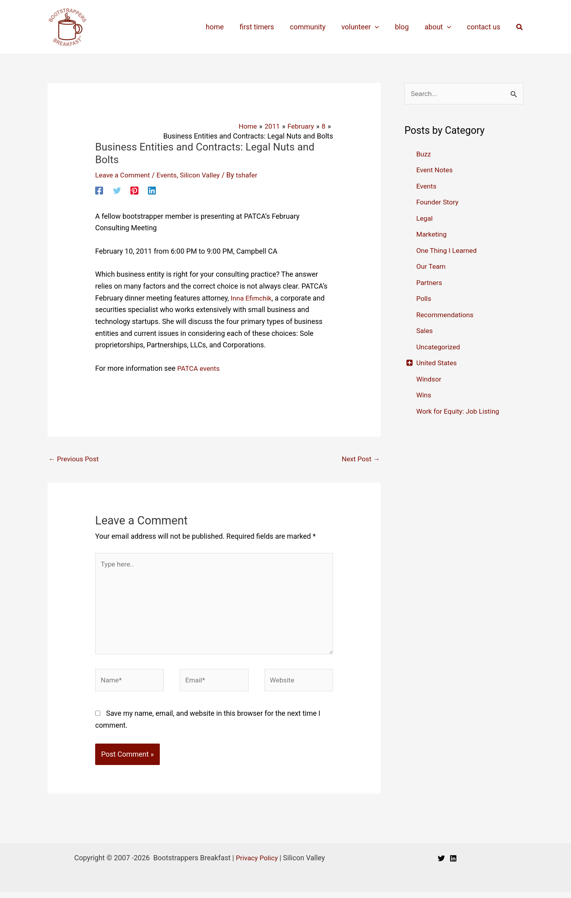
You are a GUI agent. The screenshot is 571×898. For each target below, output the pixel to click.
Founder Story (438, 202)
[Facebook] (99, 190)
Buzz (424, 154)
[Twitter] (117, 190)
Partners (429, 283)
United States (437, 363)
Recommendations (446, 315)
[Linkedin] (152, 190)
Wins (424, 395)
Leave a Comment (124, 175)
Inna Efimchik (252, 298)
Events (169, 175)
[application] (380, 27)
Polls (424, 299)
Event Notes (435, 170)
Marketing (432, 234)
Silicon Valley (204, 175)
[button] (519, 27)
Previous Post (74, 459)
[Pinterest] (134, 190)
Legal (425, 218)
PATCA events (199, 368)
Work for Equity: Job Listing (459, 411)
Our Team (431, 266)
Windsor (429, 379)
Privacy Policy (257, 864)
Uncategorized (439, 347)
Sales (425, 331)
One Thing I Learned (448, 251)
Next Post (360, 459)
